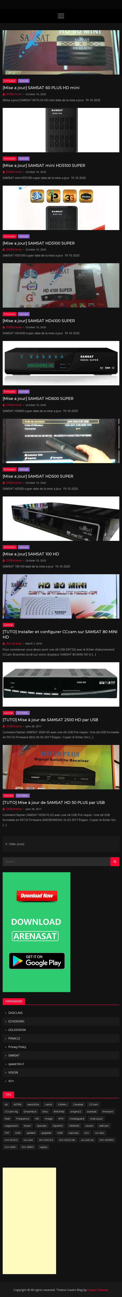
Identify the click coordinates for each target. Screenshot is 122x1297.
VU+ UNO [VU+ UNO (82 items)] (10, 1147)
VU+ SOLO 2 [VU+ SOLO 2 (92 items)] (46, 1139)
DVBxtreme (14, 94)
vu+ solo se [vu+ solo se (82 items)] (87, 1139)
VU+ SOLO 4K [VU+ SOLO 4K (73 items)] (67, 1139)
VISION (13, 1072)
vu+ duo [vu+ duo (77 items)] (99, 1132)
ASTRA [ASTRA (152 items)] (17, 1104)
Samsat (23, 80)
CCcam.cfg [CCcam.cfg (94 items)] (11, 1111)
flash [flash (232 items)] (7, 1118)
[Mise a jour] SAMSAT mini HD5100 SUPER (44, 165)
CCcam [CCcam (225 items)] (93, 1104)
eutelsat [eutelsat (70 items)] (92, 1111)
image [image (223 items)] (49, 1118)
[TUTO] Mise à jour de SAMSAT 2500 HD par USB (50, 719)
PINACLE (14, 1038)
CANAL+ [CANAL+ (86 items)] (62, 1104)
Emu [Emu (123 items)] (45, 1111)
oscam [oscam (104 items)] (89, 1125)
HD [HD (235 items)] (37, 1118)
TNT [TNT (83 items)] (7, 1132)
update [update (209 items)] (31, 1132)
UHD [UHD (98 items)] (18, 1132)
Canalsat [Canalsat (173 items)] (78, 1104)
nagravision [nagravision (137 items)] (11, 1125)
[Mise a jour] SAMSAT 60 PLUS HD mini (41, 87)
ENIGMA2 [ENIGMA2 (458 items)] (59, 1111)
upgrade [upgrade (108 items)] (46, 1132)
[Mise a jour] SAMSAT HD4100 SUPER (39, 320)
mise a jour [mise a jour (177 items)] (96, 1118)
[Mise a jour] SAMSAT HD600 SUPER (38, 398)
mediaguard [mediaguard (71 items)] (77, 1118)
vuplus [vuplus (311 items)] (43, 1147)
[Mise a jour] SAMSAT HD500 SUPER (38, 476)
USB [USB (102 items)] (60, 1132)
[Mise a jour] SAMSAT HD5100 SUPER (39, 243)
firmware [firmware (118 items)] (108, 1111)
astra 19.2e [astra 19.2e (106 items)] (33, 1104)
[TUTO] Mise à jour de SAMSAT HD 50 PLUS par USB (54, 802)
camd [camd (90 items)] (48, 1104)
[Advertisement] (29, 1221)
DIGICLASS (15, 1013)
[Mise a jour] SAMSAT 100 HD (31, 554)
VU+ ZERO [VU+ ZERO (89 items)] (28, 1147)
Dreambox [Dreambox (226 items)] (30, 1111)
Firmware (9, 80)
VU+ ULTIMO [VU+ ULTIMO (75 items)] (107, 1139)
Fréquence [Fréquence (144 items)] (22, 1118)
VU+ (11, 1081)
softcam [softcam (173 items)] (104, 1125)
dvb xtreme (13, 643)
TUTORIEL (22, 712)
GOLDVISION (17, 1030)
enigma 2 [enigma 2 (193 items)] (75, 1111)
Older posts (16, 844)
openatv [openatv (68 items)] (42, 1125)
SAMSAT (14, 1055)
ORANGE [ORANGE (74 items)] (74, 1125)
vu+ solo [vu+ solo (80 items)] (28, 1139)
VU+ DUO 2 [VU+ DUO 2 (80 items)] (11, 1139)
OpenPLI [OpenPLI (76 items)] (58, 1125)
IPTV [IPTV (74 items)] (61, 1118)
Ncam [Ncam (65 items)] (27, 1125)
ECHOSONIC (16, 1021)
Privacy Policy (17, 1047)
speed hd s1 (16, 1064)
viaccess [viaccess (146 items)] (73, 1132)
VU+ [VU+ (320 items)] (86, 1132)
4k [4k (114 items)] (6, 1104)
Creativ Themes (97, 1290)
